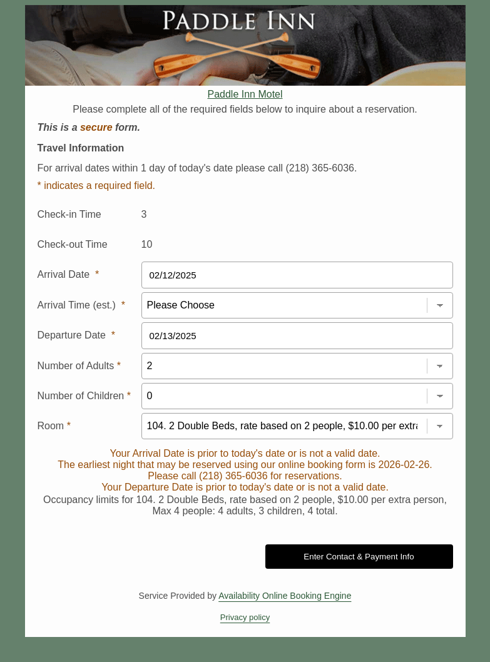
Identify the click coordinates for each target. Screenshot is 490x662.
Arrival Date (69, 274)
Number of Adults (79, 365)
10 (147, 244)
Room (54, 425)
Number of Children (84, 395)
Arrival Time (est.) (81, 305)
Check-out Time (73, 244)
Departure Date (77, 335)
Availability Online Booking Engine (284, 596)
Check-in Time (69, 214)
